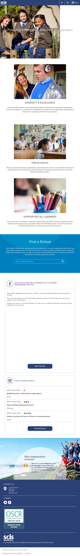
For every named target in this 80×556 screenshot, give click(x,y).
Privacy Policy (18, 550)
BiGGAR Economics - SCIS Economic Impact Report (24, 393)
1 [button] (37, 54)
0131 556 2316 (13, 493)
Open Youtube (40, 366)
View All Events (40, 428)
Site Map (5, 550)
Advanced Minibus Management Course (20, 405)
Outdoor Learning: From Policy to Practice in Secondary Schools (28, 416)
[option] (40, 31)
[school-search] (41, 261)
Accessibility (11, 550)
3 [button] (42, 54)
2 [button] (40, 54)
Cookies (25, 550)
